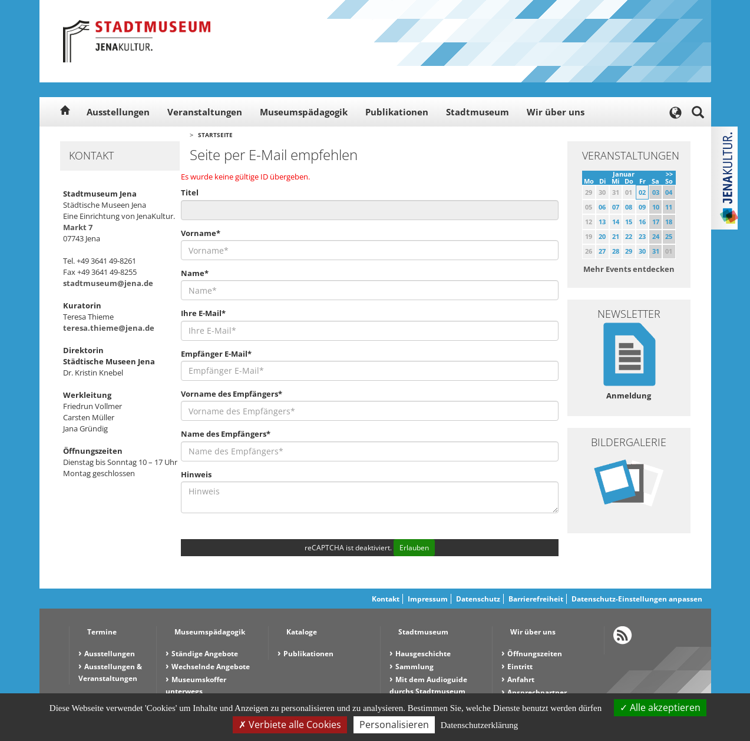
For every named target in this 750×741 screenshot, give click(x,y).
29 (628, 251)
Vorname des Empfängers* (231, 394)
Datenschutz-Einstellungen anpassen (636, 599)
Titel (190, 192)
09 (642, 206)
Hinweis (196, 474)
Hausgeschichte (423, 654)
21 (615, 236)
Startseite (215, 135)
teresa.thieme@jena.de (108, 328)
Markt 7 (77, 227)
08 (628, 206)
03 (655, 192)
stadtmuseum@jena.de (108, 283)
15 (628, 221)
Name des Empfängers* (225, 434)
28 (615, 251)
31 (655, 251)
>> (669, 174)
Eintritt (520, 667)
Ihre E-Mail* (203, 313)
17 (655, 221)
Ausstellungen (118, 112)
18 (668, 221)
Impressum (428, 599)
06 (602, 206)
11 (668, 206)
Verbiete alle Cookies (290, 724)
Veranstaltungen (204, 112)
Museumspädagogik (304, 112)
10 (655, 206)
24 (655, 236)
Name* (195, 273)
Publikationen (396, 112)
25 (668, 236)
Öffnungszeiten (534, 654)
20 (602, 236)
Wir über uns (555, 112)
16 (642, 221)
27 (602, 251)
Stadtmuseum (477, 112)
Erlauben (414, 548)
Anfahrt (520, 679)
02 (642, 192)
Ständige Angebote (204, 654)
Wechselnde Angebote (210, 667)
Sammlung (414, 667)
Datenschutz (478, 599)
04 (668, 192)
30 (642, 251)
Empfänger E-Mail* (216, 354)
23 (642, 236)
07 (615, 206)
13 (602, 221)
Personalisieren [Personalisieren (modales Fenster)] (394, 724)
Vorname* (200, 233)
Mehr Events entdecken (629, 269)
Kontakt (385, 599)
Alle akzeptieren (660, 707)
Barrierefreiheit (535, 599)
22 (628, 236)
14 (615, 221)
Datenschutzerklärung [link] (479, 725)
